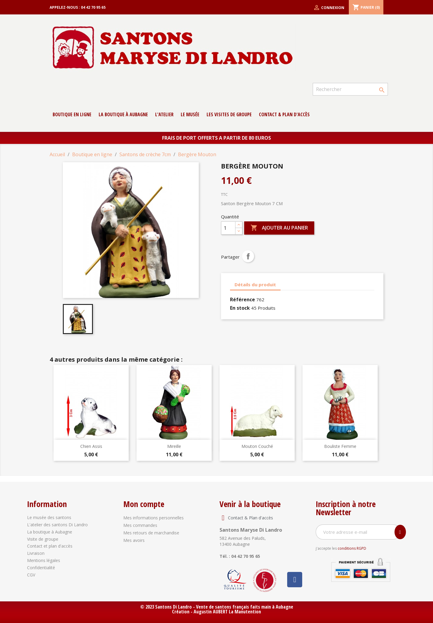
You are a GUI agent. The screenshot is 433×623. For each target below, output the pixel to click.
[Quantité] (228, 228)
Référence (242, 299)
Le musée (190, 114)
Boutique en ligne (72, 114)
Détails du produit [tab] (255, 284)
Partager (248, 256)
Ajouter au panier (279, 228)
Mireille (174, 446)
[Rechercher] (350, 89)
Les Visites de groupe (229, 114)
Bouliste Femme (340, 446)
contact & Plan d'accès (284, 114)
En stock (240, 308)
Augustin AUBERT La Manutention (227, 611)
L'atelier (164, 114)
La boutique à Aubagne (123, 114)
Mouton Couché (257, 446)
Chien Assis (91, 446)
